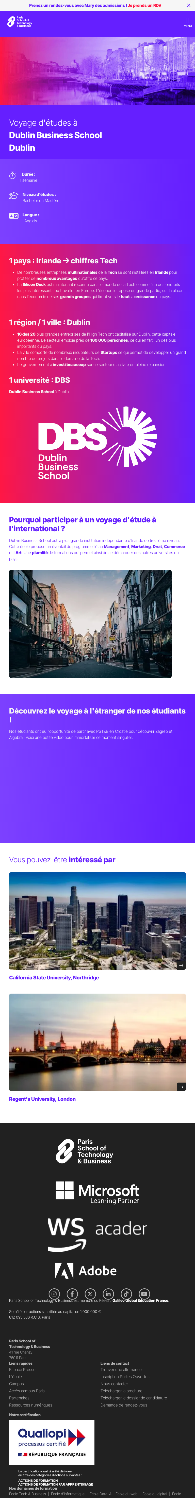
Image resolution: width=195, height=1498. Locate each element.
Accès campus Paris (27, 1390)
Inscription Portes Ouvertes (125, 1376)
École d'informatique (68, 1494)
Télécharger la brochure (121, 1390)
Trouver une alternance (121, 1369)
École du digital (154, 1494)
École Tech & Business (27, 1494)
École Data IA (100, 1494)
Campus (16, 1383)
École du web (126, 1494)
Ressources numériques (30, 1405)
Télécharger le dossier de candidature (134, 1397)
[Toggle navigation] (188, 21)
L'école (15, 1376)
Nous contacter (114, 1383)
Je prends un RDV (144, 5)
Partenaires (19, 1397)
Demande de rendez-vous (124, 1405)
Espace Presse (22, 1369)
